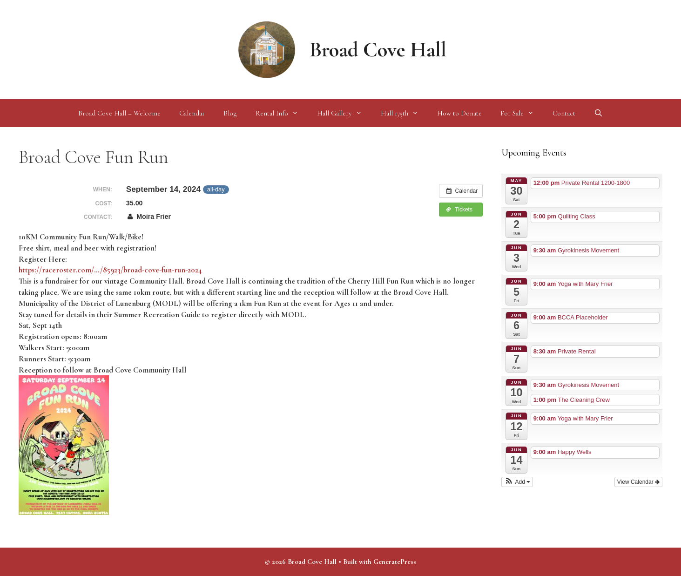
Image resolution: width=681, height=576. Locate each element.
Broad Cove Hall (378, 49)
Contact (564, 113)
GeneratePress (394, 561)
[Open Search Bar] (598, 113)
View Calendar (638, 482)
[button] (517, 482)
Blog (230, 113)
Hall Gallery (344, 113)
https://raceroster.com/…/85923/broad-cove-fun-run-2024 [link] (110, 270)
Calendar (192, 113)
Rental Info (282, 113)
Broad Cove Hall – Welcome (119, 113)
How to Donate (459, 113)
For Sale (521, 113)
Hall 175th (404, 113)
